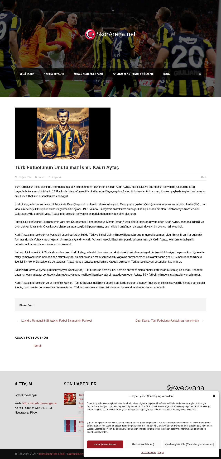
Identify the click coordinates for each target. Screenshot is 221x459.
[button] (214, 396)
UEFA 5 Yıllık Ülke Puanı (89, 74)
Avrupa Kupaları (54, 74)
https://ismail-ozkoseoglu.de (39, 403)
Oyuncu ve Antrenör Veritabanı (133, 74)
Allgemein (57, 177)
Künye (161, 452)
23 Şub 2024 (25, 177)
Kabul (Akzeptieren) (105, 444)
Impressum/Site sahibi (51, 453)
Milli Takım (27, 74)
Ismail (42, 177)
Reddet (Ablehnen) (143, 444)
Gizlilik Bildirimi (148, 452)
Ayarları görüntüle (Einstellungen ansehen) (189, 444)
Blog (166, 74)
